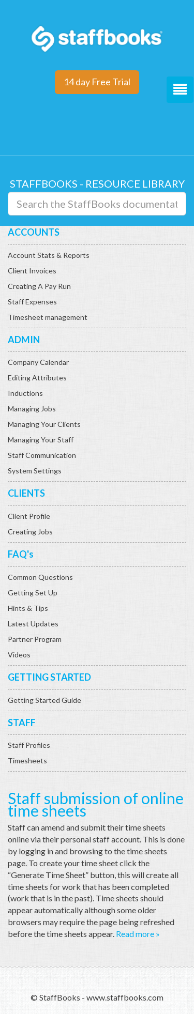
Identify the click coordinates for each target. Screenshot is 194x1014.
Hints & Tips (28, 608)
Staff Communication (42, 455)
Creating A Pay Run (39, 286)
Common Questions (40, 577)
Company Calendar (38, 362)
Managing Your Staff (40, 439)
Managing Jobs (32, 408)
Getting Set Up (32, 592)
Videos (19, 654)
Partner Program (35, 639)
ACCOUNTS (33, 232)
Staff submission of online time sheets (96, 804)
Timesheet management (47, 317)
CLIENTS (26, 493)
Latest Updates (33, 623)
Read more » (138, 934)
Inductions (25, 393)
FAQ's (21, 554)
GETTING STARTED (49, 677)
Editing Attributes (37, 377)
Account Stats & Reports (48, 255)
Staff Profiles (29, 745)
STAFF (22, 722)
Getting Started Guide (44, 700)
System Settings (35, 470)
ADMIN (24, 339)
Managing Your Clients (44, 424)
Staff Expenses (32, 301)
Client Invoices (32, 270)
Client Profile (29, 516)
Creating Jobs (30, 531)
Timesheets (27, 760)
